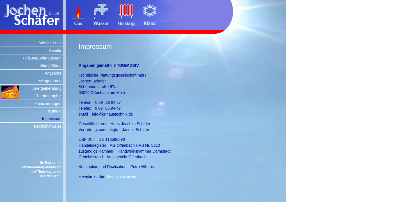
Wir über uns (50, 43)
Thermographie (48, 96)
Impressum (51, 118)
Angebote (53, 73)
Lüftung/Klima (49, 65)
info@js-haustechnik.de (112, 114)
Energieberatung (46, 88)
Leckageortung (48, 81)
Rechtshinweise (47, 126)
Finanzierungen (47, 103)
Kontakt (54, 111)
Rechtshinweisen (121, 176)
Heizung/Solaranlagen (42, 58)
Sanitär (55, 50)
